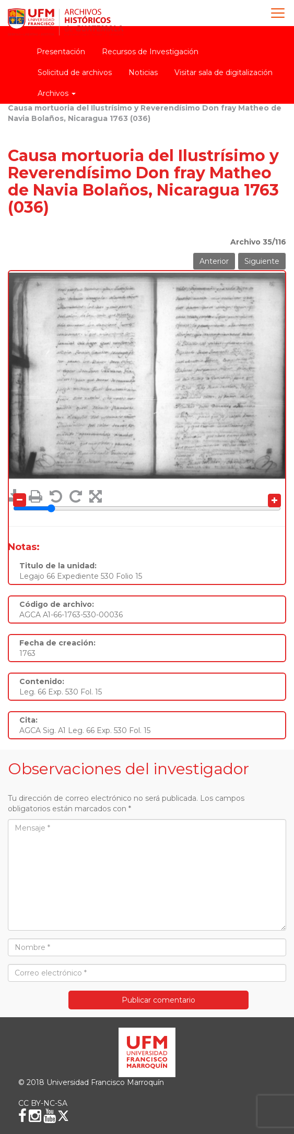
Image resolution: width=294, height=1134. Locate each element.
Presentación (61, 51)
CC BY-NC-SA (42, 1103)
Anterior (214, 261)
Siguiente (261, 261)
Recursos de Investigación (150, 51)
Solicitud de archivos (75, 72)
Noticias (143, 72)
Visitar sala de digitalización (223, 72)
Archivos (57, 93)
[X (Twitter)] (63, 1116)
